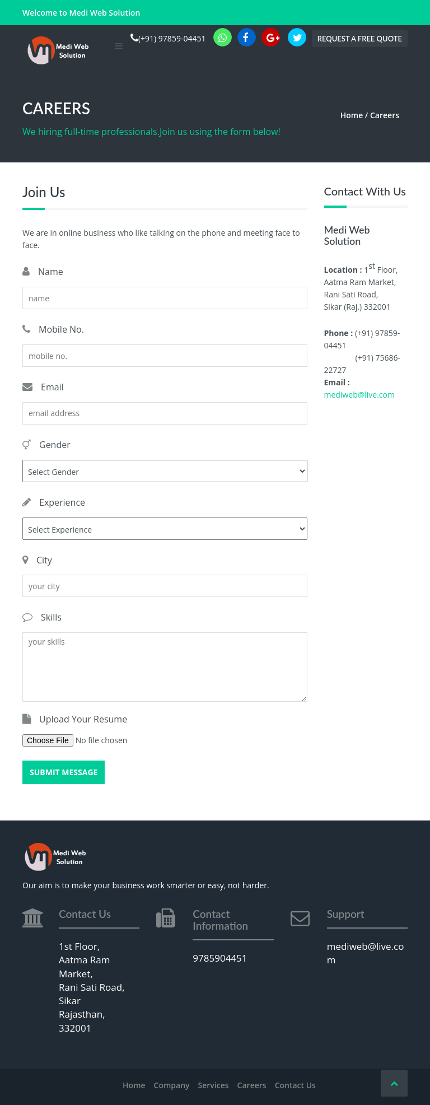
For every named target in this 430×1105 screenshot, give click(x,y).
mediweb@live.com (359, 394)
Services (213, 1085)
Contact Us (295, 1085)
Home (134, 1085)
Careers (252, 1085)
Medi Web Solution (104, 12)
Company (172, 1085)
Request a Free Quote (359, 38)
